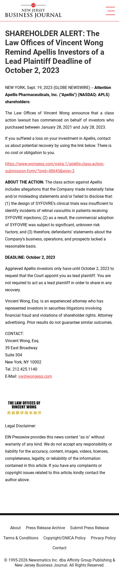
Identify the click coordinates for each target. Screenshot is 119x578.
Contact (59, 547)
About (15, 527)
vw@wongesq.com (35, 376)
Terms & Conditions (20, 538)
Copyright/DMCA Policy (64, 538)
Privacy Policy (103, 538)
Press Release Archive (45, 527)
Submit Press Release (89, 527)
